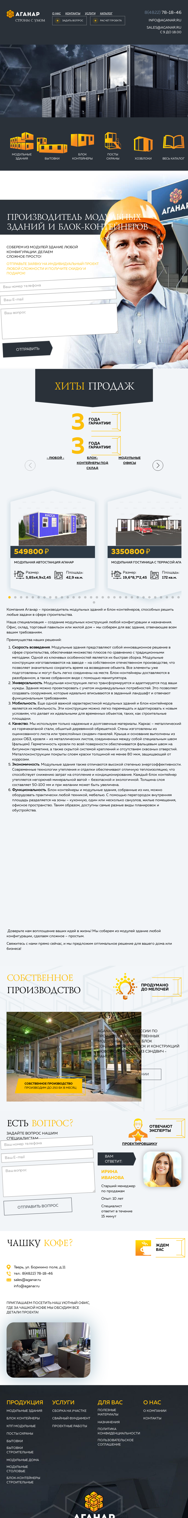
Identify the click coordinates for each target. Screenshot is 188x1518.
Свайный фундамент (71, 1418)
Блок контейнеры (82, 156)
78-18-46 (163, 12)
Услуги (90, 13)
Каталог (106, 13)
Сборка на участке (69, 1411)
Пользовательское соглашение (116, 1442)
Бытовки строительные (20, 1450)
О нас (56, 13)
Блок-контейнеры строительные (23, 1480)
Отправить (29, 345)
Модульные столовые (17, 1469)
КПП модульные (21, 1426)
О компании (154, 1411)
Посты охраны (113, 156)
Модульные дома (23, 1460)
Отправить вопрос (37, 1203)
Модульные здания (22, 156)
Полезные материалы (108, 1412)
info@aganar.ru (165, 20)
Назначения (109, 1422)
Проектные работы (69, 1426)
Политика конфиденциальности (119, 1431)
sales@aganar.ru (164, 27)
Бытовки (52, 158)
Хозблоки (143, 158)
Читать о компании (129, 1074)
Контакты (72, 13)
